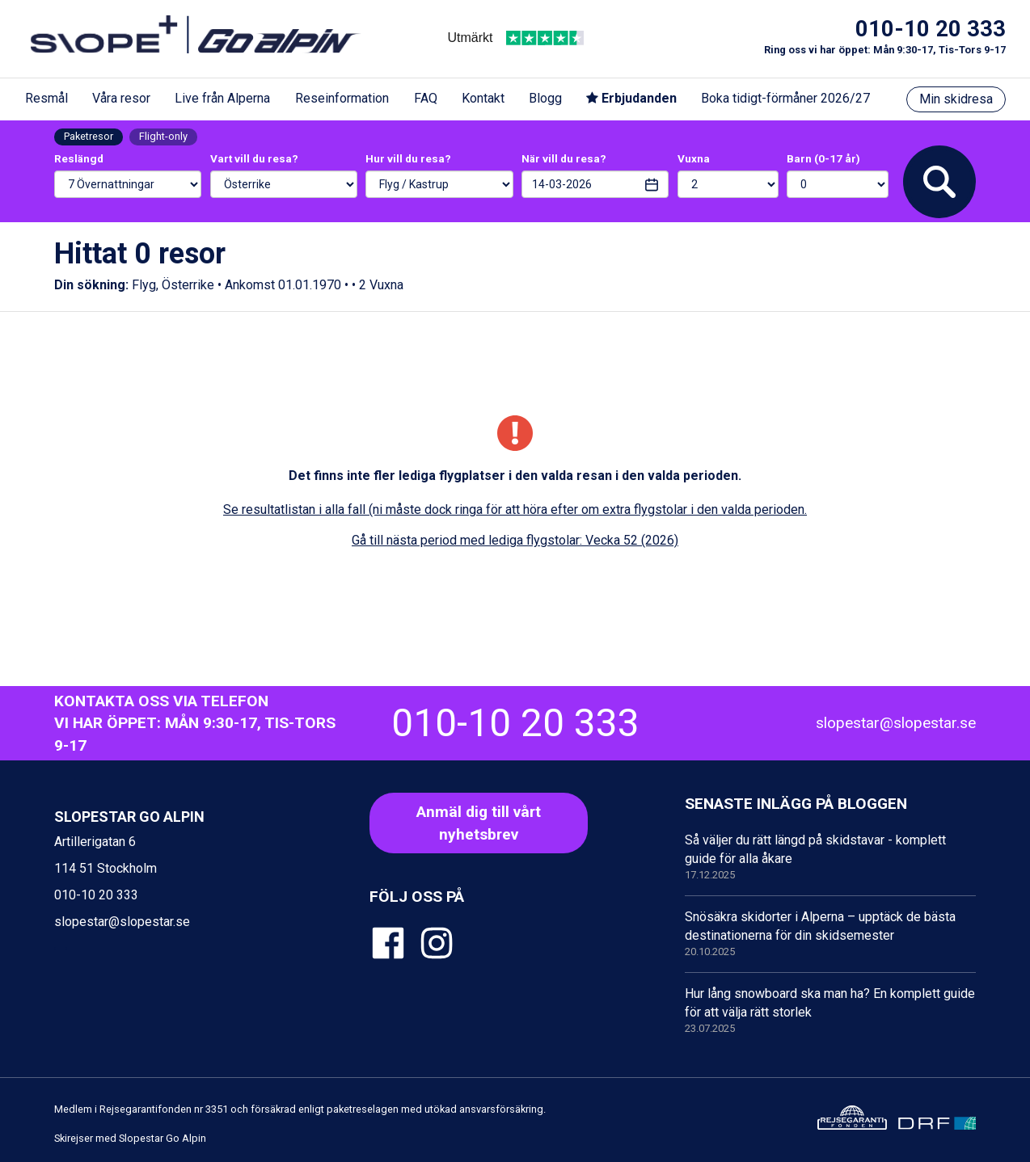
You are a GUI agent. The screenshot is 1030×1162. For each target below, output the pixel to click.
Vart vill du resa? (254, 158)
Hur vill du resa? (408, 158)
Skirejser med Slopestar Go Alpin (130, 1138)
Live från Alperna (222, 98)
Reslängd (78, 158)
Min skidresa (956, 99)
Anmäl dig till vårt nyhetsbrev (478, 822)
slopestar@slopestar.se (896, 723)
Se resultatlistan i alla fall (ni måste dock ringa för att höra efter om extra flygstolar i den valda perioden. (515, 509)
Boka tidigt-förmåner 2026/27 (785, 98)
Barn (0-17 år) (823, 158)
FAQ (425, 98)
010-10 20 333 (930, 29)
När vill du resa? (563, 158)
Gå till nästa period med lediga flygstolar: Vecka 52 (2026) (515, 540)
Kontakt (483, 98)
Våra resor (121, 98)
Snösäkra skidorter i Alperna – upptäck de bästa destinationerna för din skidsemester (830, 934)
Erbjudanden (631, 98)
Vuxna (694, 158)
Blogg (545, 98)
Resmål (46, 98)
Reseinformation (342, 98)
